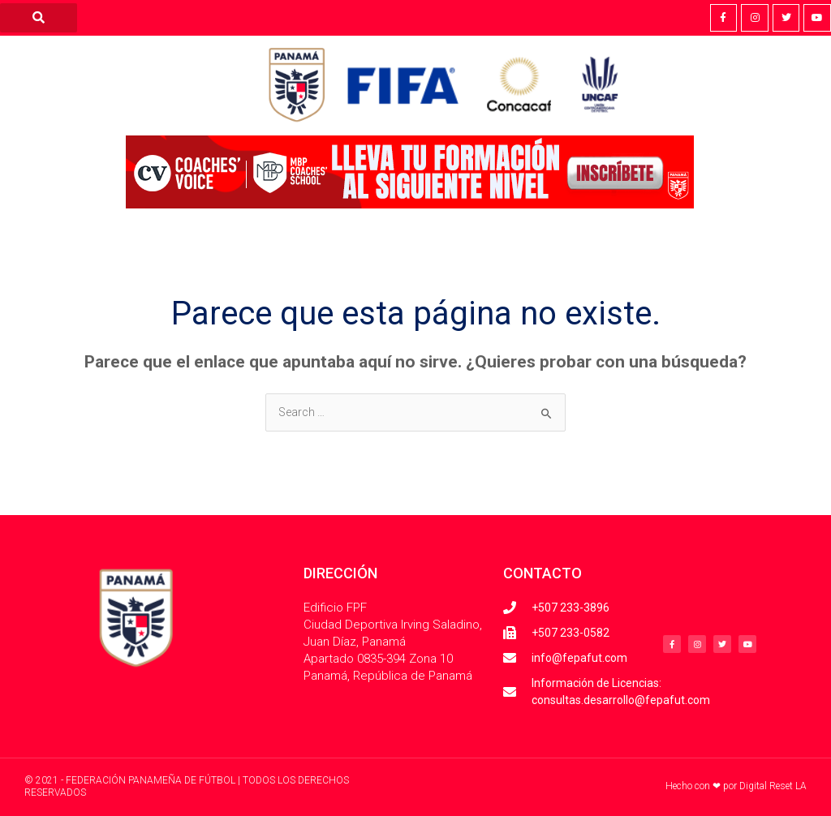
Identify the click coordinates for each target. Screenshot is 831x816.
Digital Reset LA (773, 786)
